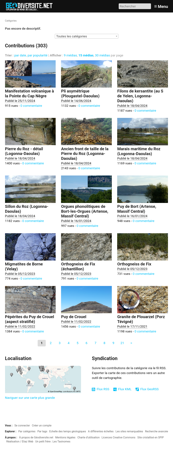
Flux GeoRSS (149, 389)
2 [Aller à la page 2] (51, 343)
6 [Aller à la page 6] (86, 343)
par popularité (37, 55)
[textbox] (86, 36)
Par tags (42, 431)
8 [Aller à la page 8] (104, 343)
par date (20, 55)
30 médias (102, 55)
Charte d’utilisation (88, 437)
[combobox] (86, 36)
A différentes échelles (100, 431)
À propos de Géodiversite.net (36, 437)
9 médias (70, 55)
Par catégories (26, 431)
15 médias (85, 55)
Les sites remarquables (129, 431)
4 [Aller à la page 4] (69, 343)
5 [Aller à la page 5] (78, 343)
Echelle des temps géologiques (67, 431)
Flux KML (124, 389)
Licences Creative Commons (118, 437)
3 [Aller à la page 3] (60, 343)
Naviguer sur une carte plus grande (30, 398)
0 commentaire (31, 106)
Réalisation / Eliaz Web (19, 441)
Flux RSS (103, 389)
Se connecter (22, 425)
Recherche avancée (156, 431)
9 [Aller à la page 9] (113, 343)
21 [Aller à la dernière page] (122, 343)
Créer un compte (42, 425)
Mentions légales (65, 437)
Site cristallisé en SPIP (150, 437)
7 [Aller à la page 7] (95, 343)
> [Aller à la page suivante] (131, 343)
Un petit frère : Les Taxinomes (52, 441)
